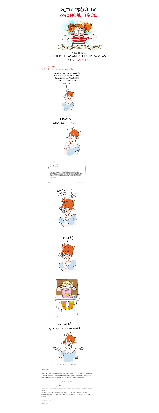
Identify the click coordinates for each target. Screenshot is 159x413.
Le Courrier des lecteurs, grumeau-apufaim (57, 69)
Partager (44, 403)
